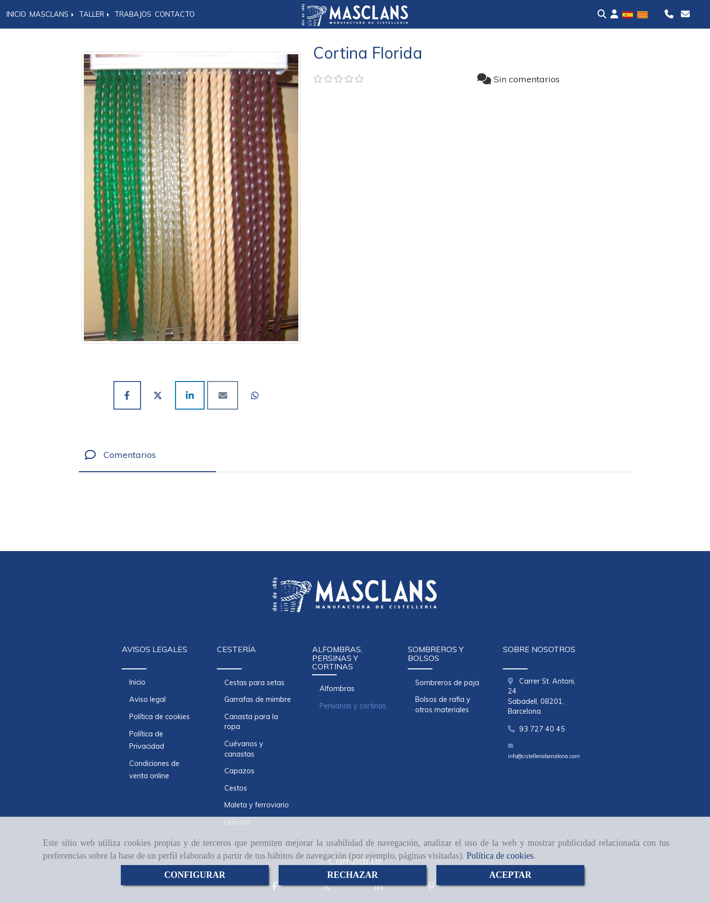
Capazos (239, 770)
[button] (614, 14)
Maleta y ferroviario (256, 804)
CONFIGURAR (194, 875)
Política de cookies (499, 856)
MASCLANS (52, 14)
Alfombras (337, 688)
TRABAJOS (132, 14)
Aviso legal (147, 699)
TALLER (95, 14)
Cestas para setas (254, 682)
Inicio (137, 682)
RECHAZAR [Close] (352, 875)
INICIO (16, 14)
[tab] (147, 455)
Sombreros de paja (447, 682)
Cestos (235, 788)
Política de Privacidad (146, 740)
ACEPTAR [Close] (510, 875)
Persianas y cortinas (353, 705)
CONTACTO (175, 14)
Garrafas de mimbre (257, 699)
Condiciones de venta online (154, 769)
